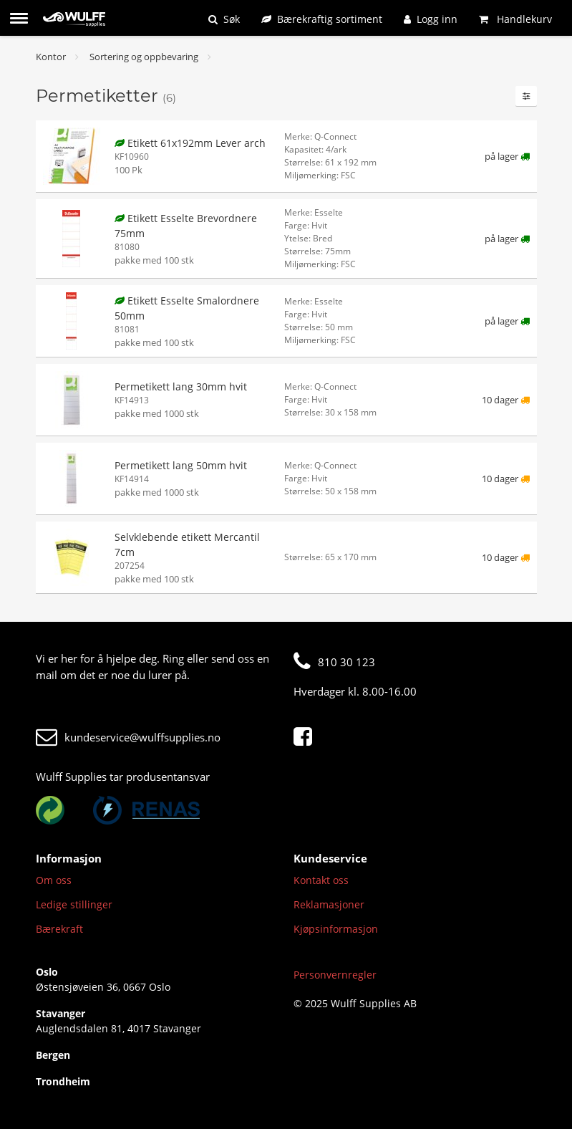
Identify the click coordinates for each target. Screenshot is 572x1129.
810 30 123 (334, 662)
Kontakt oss (321, 880)
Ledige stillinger (74, 904)
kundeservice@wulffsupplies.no (128, 737)
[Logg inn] (430, 19)
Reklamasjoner (329, 904)
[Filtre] (526, 96)
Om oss (54, 880)
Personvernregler (335, 974)
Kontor (51, 56)
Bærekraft (59, 929)
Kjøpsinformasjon (336, 929)
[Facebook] (306, 737)
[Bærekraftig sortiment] (322, 19)
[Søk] (224, 19)
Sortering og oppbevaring (143, 56)
